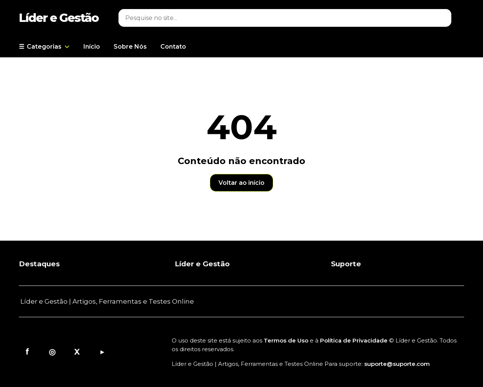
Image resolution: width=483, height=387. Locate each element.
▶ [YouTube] (102, 351)
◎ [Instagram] (52, 351)
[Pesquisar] (275, 18)
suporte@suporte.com (397, 363)
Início (91, 46)
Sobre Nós (130, 46)
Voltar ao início (241, 182)
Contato (173, 46)
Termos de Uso (286, 340)
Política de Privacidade (354, 340)
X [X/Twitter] (77, 351)
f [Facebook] (27, 351)
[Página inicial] (62, 18)
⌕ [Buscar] (442, 17)
